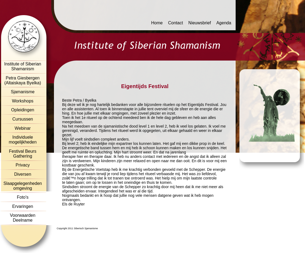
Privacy (23, 165)
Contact (175, 23)
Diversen (22, 174)
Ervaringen (22, 206)
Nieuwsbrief (199, 23)
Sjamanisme (23, 91)
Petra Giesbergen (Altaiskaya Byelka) (22, 80)
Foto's (22, 197)
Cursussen (22, 119)
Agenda (223, 23)
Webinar (22, 128)
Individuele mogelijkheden (22, 139)
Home (157, 23)
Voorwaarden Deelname (22, 217)
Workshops (22, 101)
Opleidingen (22, 110)
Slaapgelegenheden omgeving (23, 186)
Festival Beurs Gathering (22, 153)
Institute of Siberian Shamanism (22, 66)
